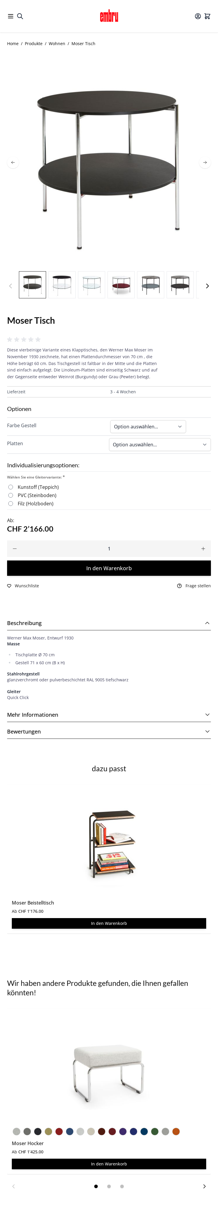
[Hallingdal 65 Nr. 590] (176, 1130)
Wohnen (57, 43)
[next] (205, 162)
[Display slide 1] (96, 1186)
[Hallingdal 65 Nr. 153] (27, 1130)
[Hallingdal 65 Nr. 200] (91, 1130)
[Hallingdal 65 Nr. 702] (123, 1130)
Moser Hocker (28, 1143)
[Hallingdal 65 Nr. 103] (80, 1130)
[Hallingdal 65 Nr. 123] (165, 1130)
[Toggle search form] (20, 16)
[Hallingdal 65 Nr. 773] (133, 1130)
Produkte (34, 43)
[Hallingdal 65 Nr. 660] (101, 1130)
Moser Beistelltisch (33, 903)
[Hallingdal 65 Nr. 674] (59, 1130)
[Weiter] (207, 286)
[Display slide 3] (121, 1186)
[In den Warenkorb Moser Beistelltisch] (109, 923)
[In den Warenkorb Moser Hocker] (109, 1164)
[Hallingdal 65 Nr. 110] (16, 1130)
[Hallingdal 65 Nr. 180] (37, 1130)
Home (13, 43)
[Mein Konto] (197, 16)
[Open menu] (10, 16)
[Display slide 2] (109, 1186)
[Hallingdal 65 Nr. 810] (144, 1130)
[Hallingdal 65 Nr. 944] (154, 1130)
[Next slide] (204, 1186)
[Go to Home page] (109, 16)
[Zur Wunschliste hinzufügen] (23, 586)
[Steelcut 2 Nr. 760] (69, 1130)
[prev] (13, 162)
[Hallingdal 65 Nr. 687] (112, 1130)
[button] (25, 339)
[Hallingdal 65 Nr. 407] (48, 1130)
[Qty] (109, 548)
